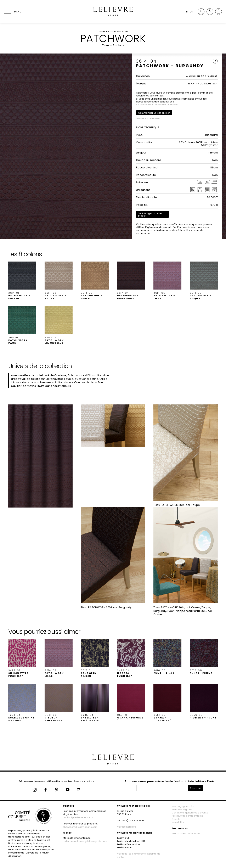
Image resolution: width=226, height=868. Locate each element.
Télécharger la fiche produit (150, 214)
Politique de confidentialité (187, 815)
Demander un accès (166, 104)
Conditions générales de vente (190, 812)
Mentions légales (182, 809)
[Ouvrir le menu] (12, 11)
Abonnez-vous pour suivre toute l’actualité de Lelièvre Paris (169, 781)
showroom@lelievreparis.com (80, 827)
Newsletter (178, 822)
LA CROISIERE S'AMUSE (201, 76)
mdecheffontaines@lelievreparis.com (85, 841)
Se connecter (143, 104)
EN (191, 11)
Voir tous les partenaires (186, 833)
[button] (22, 281)
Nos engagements (183, 806)
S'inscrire (195, 788)
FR (186, 11)
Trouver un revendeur (148, 118)
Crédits (176, 819)
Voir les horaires (126, 826)
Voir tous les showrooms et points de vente (138, 855)
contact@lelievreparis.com (78, 817)
